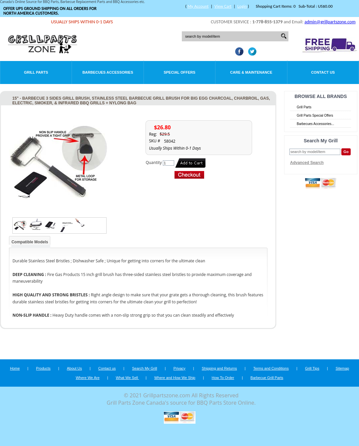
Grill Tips (312, 368)
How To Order (222, 378)
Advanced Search (307, 162)
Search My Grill (144, 368)
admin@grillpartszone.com (329, 22)
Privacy (179, 368)
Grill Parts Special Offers (315, 115)
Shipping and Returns (219, 368)
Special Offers (179, 72)
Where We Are (87, 378)
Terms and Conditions (271, 368)
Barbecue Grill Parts (266, 378)
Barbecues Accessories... (315, 124)
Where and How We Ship (174, 378)
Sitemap (342, 368)
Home (15, 368)
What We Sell (127, 378)
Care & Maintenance (251, 72)
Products (43, 368)
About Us (74, 368)
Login (242, 6)
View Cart (222, 6)
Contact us (107, 368)
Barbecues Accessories (107, 72)
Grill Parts (36, 72)
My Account (197, 6)
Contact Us (323, 72)
